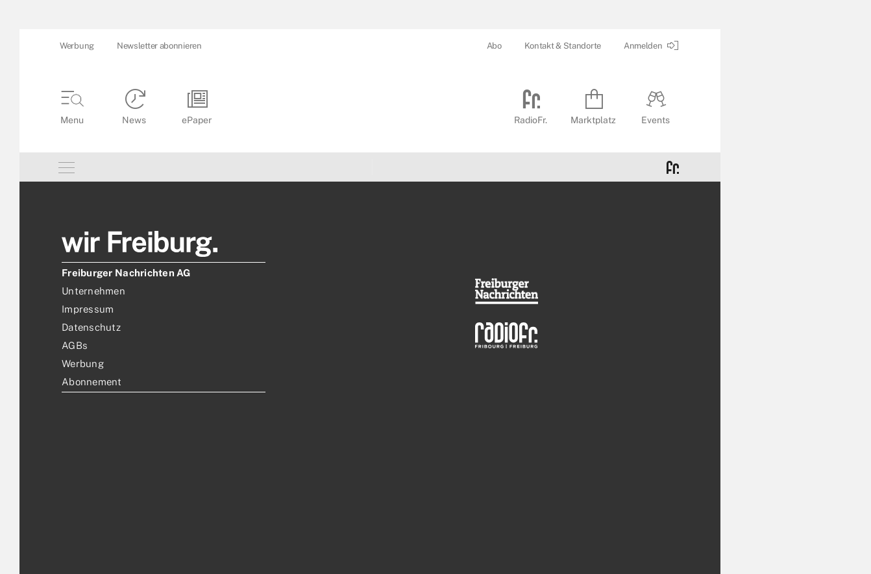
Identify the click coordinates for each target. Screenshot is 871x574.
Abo (494, 46)
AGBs (75, 345)
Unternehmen (93, 290)
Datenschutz (91, 327)
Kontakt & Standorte (562, 46)
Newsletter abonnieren (159, 46)
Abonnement (92, 381)
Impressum (88, 309)
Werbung (77, 46)
